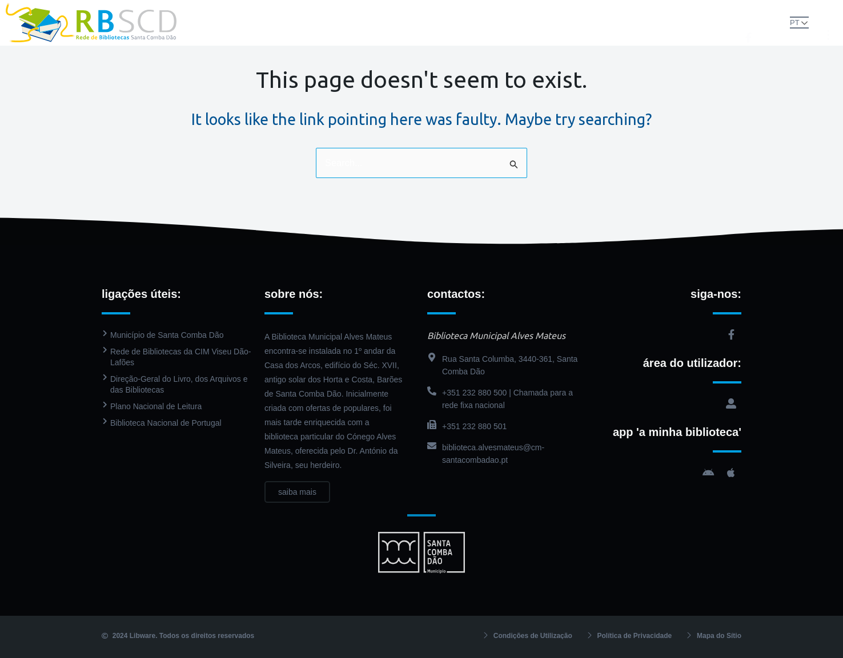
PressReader (493, 11)
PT (781, 22)
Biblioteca (364, 11)
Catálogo (429, 11)
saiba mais (297, 506)
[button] (760, 21)
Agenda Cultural (572, 11)
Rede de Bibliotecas (279, 11)
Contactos (421, 34)
